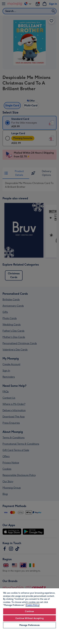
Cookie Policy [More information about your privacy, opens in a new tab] (32, 605)
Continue (29, 611)
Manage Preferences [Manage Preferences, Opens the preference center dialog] (29, 625)
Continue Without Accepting (29, 618)
